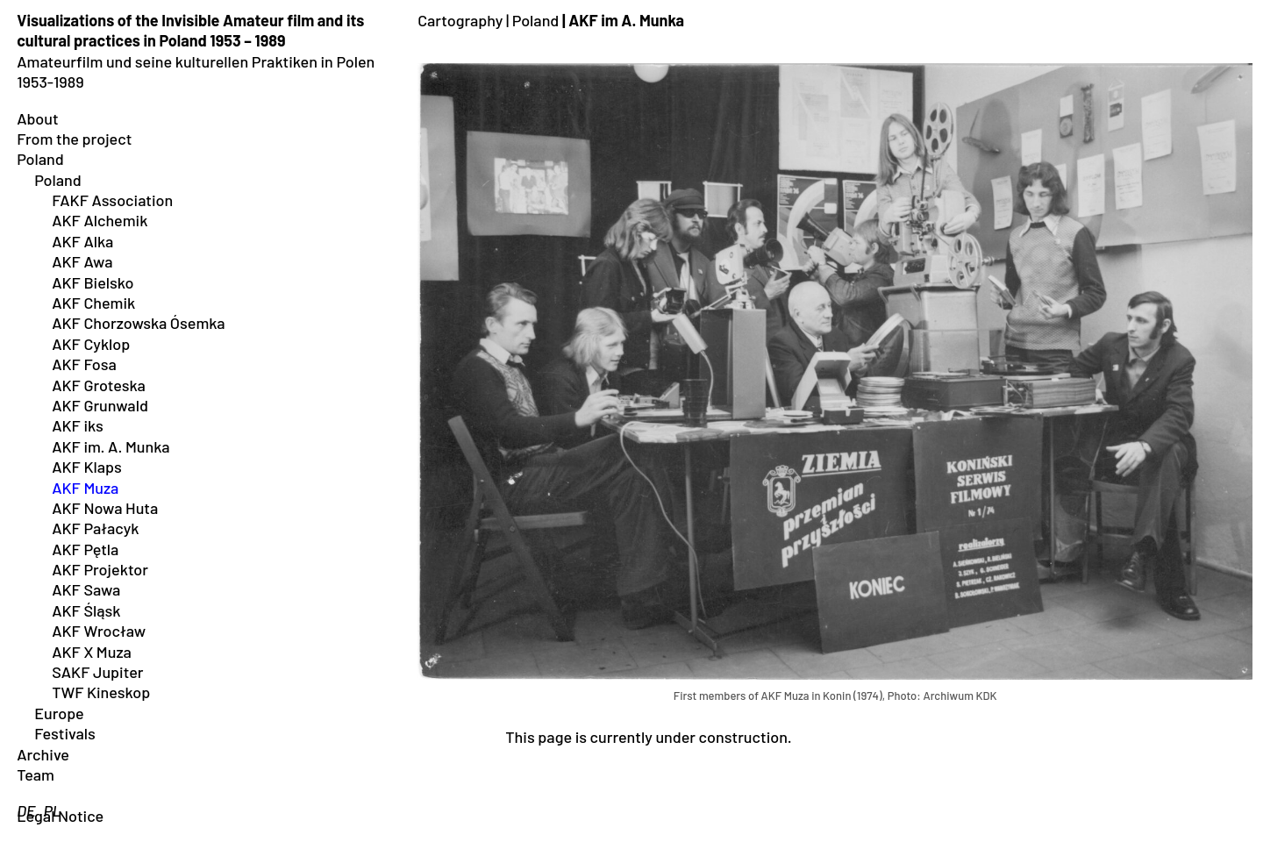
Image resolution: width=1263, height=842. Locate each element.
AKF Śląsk (86, 610)
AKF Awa (82, 261)
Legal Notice (60, 815)
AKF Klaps (87, 466)
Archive (43, 754)
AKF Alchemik (99, 220)
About (38, 118)
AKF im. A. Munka (110, 446)
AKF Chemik (93, 302)
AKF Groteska (99, 385)
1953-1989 (50, 81)
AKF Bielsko (92, 282)
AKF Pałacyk (95, 528)
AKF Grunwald (100, 405)
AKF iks (77, 425)
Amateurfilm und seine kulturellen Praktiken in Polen (196, 61)
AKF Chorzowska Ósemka (138, 322)
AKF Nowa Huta (105, 507)
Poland (40, 158)
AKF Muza (85, 487)
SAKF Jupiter (97, 671)
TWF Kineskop (101, 692)
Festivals (65, 733)
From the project (74, 138)
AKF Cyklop (91, 343)
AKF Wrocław (99, 630)
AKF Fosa (84, 364)
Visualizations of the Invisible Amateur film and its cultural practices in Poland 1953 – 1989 (190, 30)
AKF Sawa (86, 589)
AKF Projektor (100, 569)
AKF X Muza (92, 651)
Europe (59, 713)
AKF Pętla (85, 549)
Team (35, 774)
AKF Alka (82, 241)
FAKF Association (112, 200)
